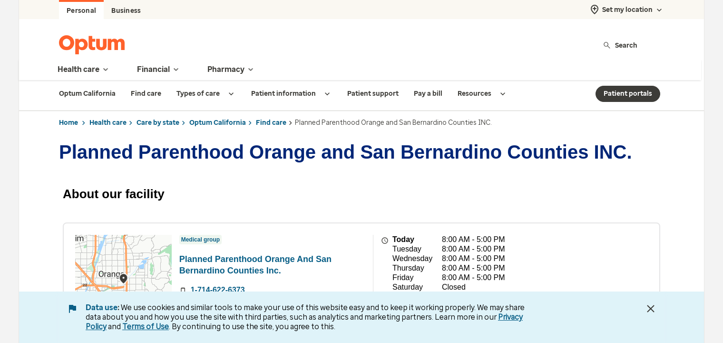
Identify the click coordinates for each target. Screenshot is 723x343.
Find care (271, 123)
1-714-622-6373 (218, 290)
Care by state (158, 123)
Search (620, 45)
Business (126, 11)
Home (68, 123)
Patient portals (628, 94)
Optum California (217, 123)
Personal (81, 11)
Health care (108, 123)
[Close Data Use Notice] (650, 308)
